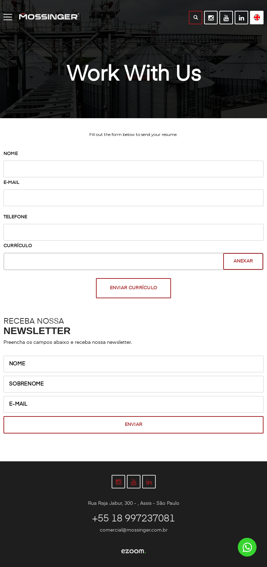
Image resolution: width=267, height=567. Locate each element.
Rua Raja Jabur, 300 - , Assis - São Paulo (133, 503)
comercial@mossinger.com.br (134, 530)
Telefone (15, 217)
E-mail (11, 182)
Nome (10, 154)
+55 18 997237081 (133, 519)
